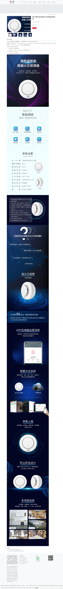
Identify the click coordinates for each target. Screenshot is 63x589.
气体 (26, 50)
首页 (21, 2)
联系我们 (53, 2)
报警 (17, 41)
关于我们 (25, 2)
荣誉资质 (49, 2)
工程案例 (39, 2)
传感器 (8, 43)
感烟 (12, 41)
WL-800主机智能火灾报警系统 (15, 549)
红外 (35, 41)
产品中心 (34, 2)
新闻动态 (30, 2)
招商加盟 (44, 2)
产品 (55, 43)
